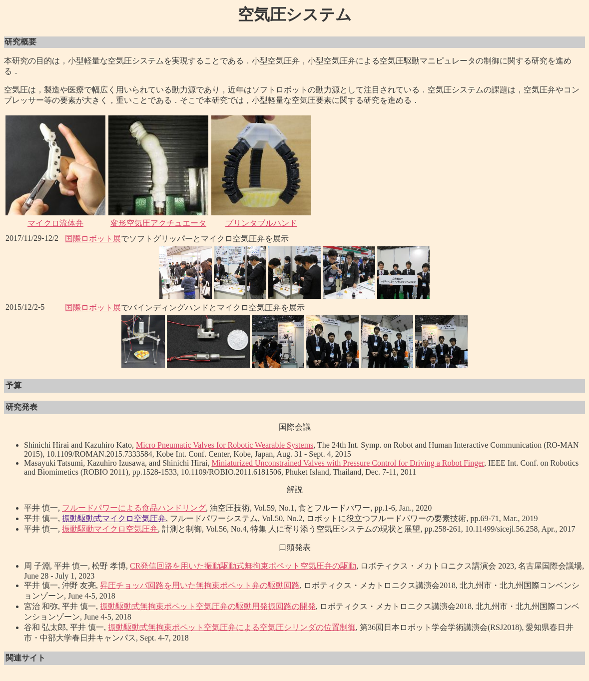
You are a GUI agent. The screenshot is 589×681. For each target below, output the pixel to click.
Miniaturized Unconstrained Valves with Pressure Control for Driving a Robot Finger (347, 463)
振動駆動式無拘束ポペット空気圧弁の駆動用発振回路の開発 (208, 606)
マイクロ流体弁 (55, 223)
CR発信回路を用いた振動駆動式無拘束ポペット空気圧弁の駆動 (243, 566)
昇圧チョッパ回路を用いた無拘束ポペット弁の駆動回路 (200, 585)
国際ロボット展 (93, 238)
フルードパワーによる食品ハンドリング (134, 508)
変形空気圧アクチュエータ (158, 223)
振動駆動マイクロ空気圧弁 (110, 529)
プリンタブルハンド (261, 223)
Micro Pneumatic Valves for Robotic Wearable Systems (224, 445)
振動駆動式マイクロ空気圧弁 (114, 518)
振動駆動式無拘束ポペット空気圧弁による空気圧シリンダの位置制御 (232, 627)
